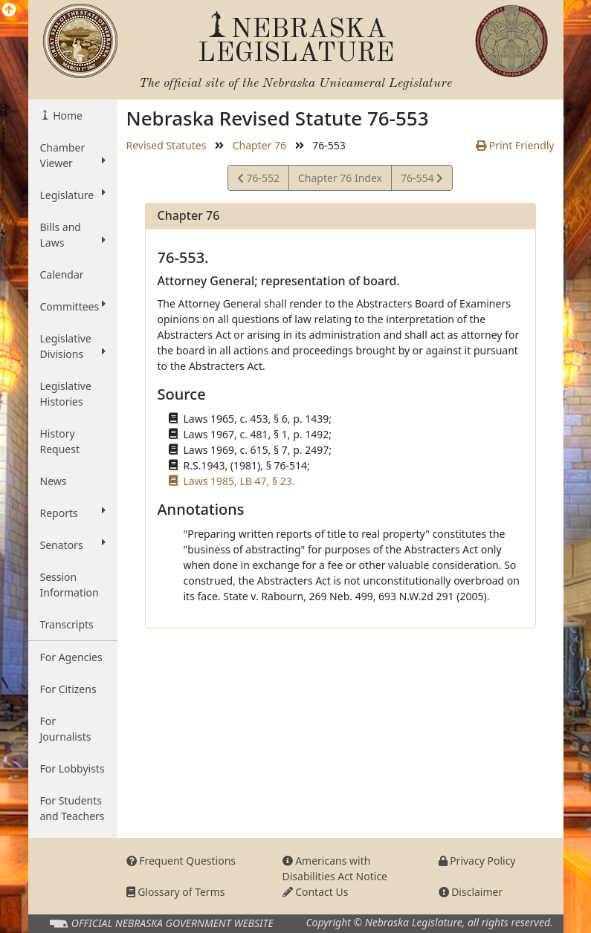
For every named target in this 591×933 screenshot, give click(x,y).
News (53, 481)
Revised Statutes (166, 145)
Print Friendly (515, 145)
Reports (73, 512)
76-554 (421, 180)
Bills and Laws (73, 235)
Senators (73, 544)
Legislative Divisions (73, 346)
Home (67, 115)
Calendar (62, 274)
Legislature (73, 194)
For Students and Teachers (72, 808)
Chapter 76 (259, 145)
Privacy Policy (477, 861)
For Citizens (68, 689)
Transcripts (67, 624)
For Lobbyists (72, 768)
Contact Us (315, 892)
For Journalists (65, 729)
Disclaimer (471, 892)
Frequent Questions (181, 861)
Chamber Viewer (73, 155)
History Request (60, 441)
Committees (73, 306)
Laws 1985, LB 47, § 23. (239, 481)
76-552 (258, 180)
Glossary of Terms (175, 892)
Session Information (69, 584)
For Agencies (71, 657)
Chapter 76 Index (340, 178)
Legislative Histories (65, 394)
